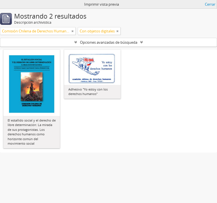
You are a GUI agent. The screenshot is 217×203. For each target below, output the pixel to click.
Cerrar (210, 4)
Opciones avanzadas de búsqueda (108, 42)
